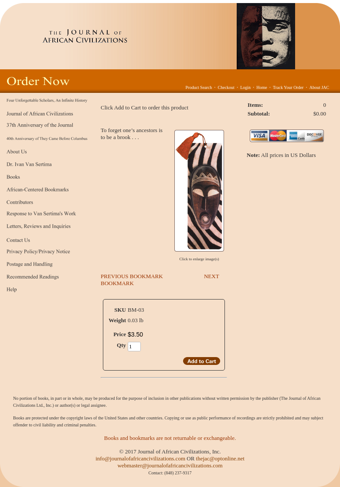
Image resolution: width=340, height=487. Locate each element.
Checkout (226, 87)
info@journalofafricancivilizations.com (140, 458)
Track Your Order (288, 87)
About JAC (319, 87)
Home (261, 87)
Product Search (198, 87)
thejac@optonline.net (220, 458)
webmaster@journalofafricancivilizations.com (169, 465)
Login (245, 87)
